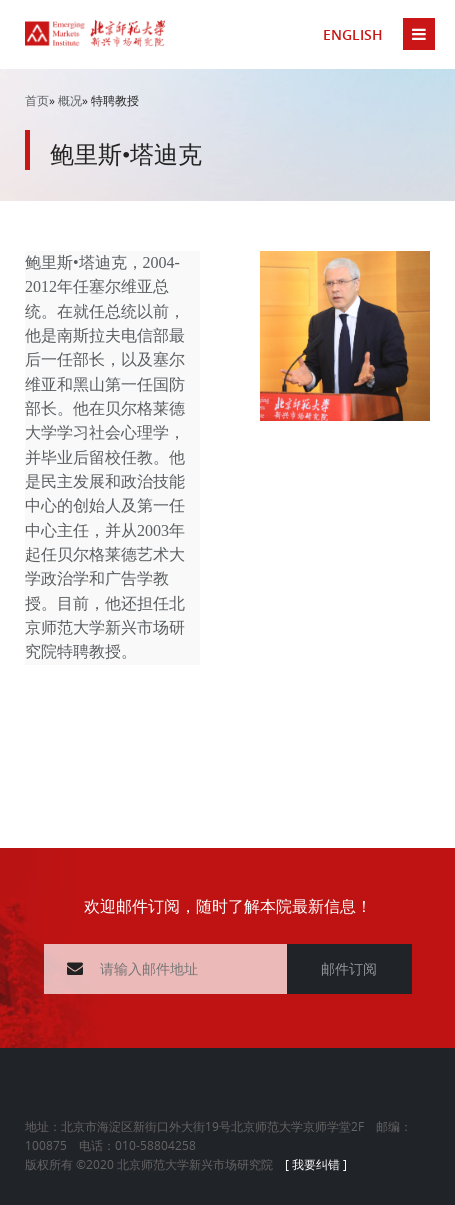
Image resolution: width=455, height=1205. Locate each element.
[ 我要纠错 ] (316, 1164)
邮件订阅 (349, 968)
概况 (70, 100)
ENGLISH (353, 34)
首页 (37, 100)
